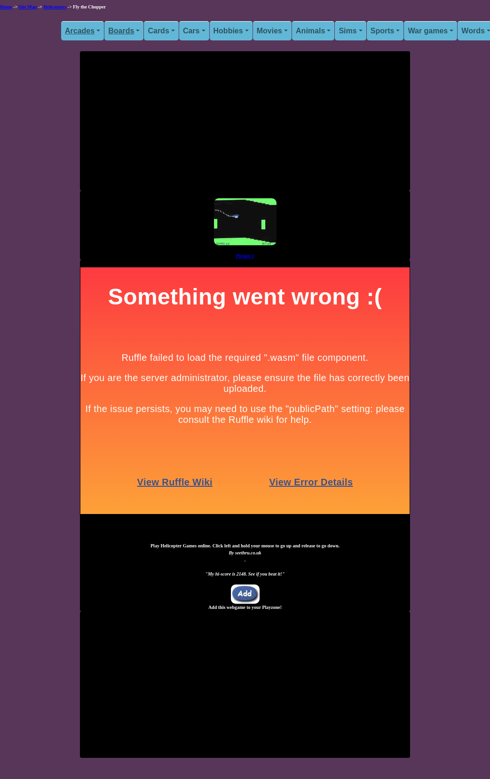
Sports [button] (383, 31)
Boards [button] (121, 31)
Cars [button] (191, 31)
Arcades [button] (80, 31)
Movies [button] (269, 31)
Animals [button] (310, 31)
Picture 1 (245, 255)
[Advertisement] (245, 124)
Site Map (28, 6)
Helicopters (54, 6)
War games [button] (428, 31)
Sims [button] (347, 31)
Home (6, 6)
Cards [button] (158, 31)
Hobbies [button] (228, 31)
